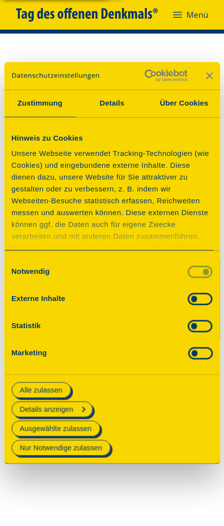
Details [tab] (112, 103)
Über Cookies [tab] (184, 103)
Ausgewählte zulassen (55, 428)
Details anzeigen (52, 409)
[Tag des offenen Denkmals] (94, 15)
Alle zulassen (41, 390)
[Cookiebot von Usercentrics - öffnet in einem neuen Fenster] (144, 75)
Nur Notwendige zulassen (61, 448)
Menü (190, 15)
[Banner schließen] (209, 75)
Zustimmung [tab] (39, 103)
